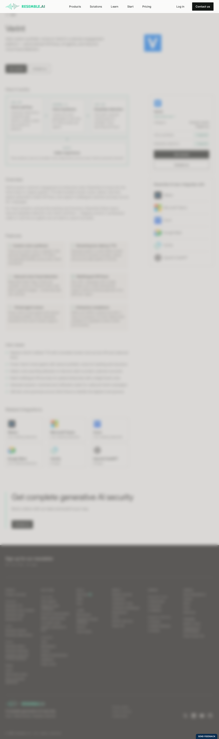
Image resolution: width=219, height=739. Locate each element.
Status (9, 665)
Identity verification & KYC (53, 629)
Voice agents (48, 601)
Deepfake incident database (87, 621)
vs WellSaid (154, 610)
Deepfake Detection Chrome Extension (17, 657)
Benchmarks (84, 614)
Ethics (186, 603)
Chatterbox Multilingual (125, 607)
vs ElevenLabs (156, 601)
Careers (187, 598)
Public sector (48, 664)
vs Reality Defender (159, 626)
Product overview (15, 594)
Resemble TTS (13, 605)
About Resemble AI (194, 594)
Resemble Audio (14, 614)
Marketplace (48, 646)
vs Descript (154, 605)
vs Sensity (154, 630)
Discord (81, 627)
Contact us (203, 6)
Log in (9, 669)
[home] (25, 6)
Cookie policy (120, 715)
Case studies (84, 631)
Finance (45, 650)
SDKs (80, 598)
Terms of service (121, 711)
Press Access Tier (193, 635)
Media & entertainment (54, 655)
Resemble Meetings (16, 650)
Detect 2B (118, 625)
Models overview (122, 594)
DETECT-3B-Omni (122, 621)
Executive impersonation (55, 613)
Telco (44, 641)
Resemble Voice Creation (19, 610)
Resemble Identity (16, 630)
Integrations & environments (191, 630)
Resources (189, 612)
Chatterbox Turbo (122, 603)
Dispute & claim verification (50, 607)
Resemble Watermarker (19, 634)
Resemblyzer (119, 612)
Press (186, 607)
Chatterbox (118, 598)
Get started (16, 68)
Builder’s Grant (191, 623)
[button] (75, 6)
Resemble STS (13, 619)
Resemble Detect (15, 646)
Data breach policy (16, 674)
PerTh (115, 616)
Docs (79, 603)
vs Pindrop (154, 621)
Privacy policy (120, 707)
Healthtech (47, 659)
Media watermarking (53, 618)
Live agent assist (51, 622)
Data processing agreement (14, 680)
